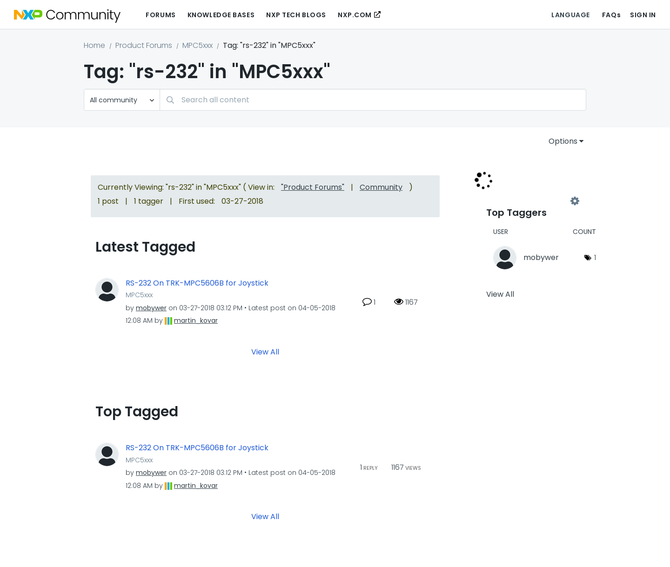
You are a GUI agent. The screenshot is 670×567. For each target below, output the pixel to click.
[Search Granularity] (122, 99)
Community (381, 187)
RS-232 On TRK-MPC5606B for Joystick (197, 283)
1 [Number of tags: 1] (595, 257)
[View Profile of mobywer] (151, 308)
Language (570, 15)
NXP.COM (355, 15)
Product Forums (143, 45)
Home (94, 45)
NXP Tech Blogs (296, 15)
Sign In (643, 15)
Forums (160, 15)
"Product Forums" (312, 187)
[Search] (373, 100)
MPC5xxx (197, 45)
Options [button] (563, 141)
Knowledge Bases (221, 15)
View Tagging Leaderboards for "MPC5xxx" (530, 201)
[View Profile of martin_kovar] (196, 320)
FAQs (611, 15)
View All (265, 352)
